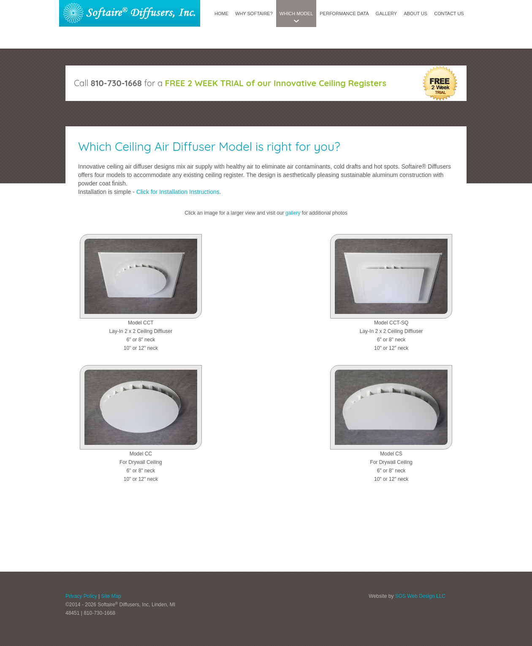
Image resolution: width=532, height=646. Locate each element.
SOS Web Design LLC (420, 596)
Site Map (111, 596)
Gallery (386, 13)
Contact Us (449, 13)
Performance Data (344, 13)
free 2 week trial (439, 83)
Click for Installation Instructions (178, 191)
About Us (415, 13)
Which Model (296, 13)
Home (221, 13)
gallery (292, 213)
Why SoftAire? (254, 13)
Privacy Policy (81, 596)
